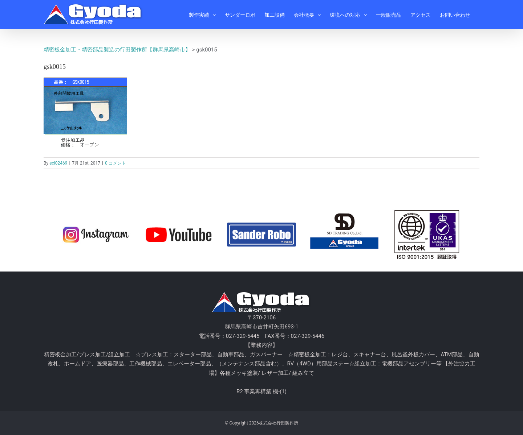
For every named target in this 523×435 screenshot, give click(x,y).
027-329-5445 (243, 336)
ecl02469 (58, 163)
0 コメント (115, 163)
